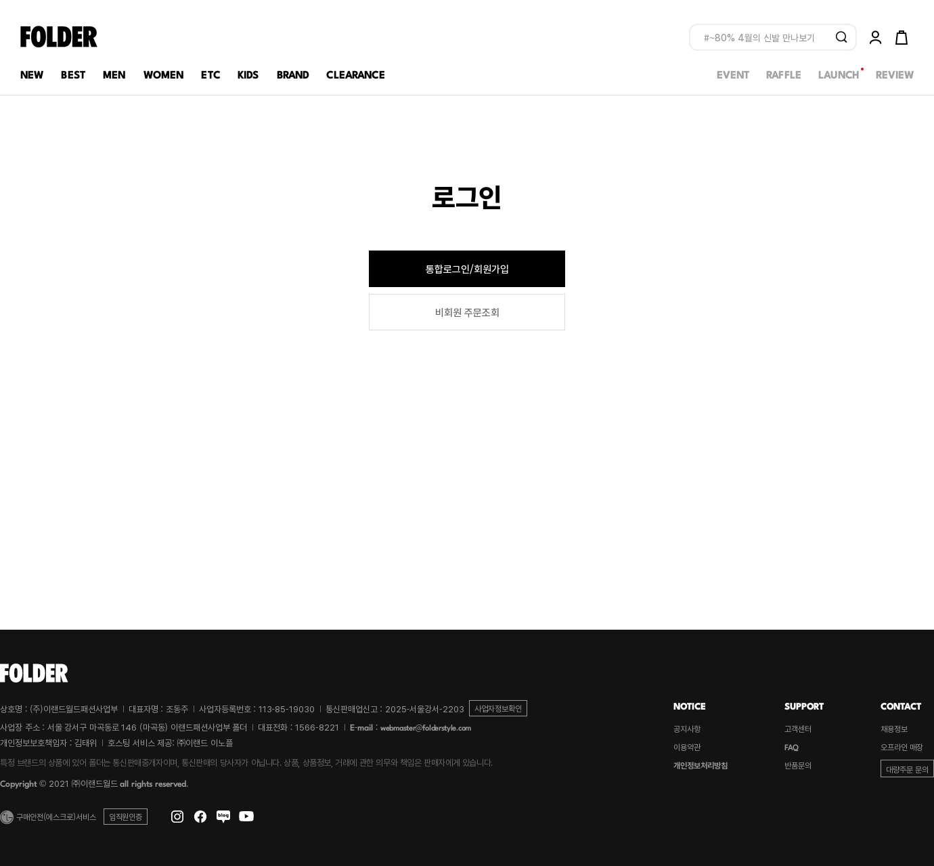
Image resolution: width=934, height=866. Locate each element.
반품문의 (797, 765)
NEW (31, 74)
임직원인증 (125, 816)
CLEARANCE (355, 74)
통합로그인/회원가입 (467, 268)
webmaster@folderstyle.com (425, 727)
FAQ (791, 747)
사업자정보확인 (498, 708)
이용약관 (686, 747)
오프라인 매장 (902, 747)
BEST (73, 74)
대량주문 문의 (907, 769)
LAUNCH (838, 74)
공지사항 (686, 728)
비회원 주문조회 (467, 312)
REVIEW (895, 74)
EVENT (733, 74)
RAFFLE (783, 74)
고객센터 (797, 728)
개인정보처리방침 (700, 765)
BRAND (293, 74)
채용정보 (894, 728)
